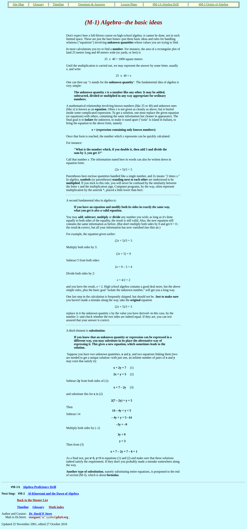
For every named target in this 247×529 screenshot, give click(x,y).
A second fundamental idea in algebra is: (91, 200)
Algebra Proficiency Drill (39, 487)
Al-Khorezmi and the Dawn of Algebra (53, 493)
